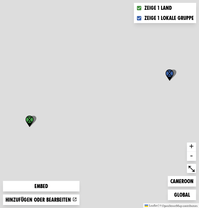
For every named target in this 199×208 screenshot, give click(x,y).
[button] (169, 75)
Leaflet (151, 205)
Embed (41, 186)
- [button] (191, 156)
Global (183, 194)
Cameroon (182, 180)
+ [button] (191, 147)
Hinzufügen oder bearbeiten (41, 200)
